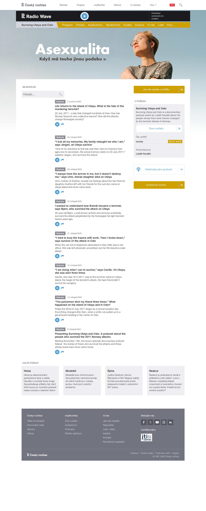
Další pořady (31, 359)
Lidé (161, 24)
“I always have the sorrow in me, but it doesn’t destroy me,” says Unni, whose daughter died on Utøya (88, 172)
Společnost (113, 24)
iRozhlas (63, 5)
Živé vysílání (71, 436)
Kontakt (107, 452)
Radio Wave (175, 167)
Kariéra (106, 448)
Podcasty (70, 444)
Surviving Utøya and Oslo (151, 134)
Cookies (134, 468)
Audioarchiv (158, 16)
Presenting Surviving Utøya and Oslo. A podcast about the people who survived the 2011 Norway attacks (90, 332)
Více (171, 24)
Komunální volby (35, 440)
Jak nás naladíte (111, 436)
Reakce (153, 385)
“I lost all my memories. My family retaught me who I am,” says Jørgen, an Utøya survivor (90, 140)
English (175, 468)
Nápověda (108, 440)
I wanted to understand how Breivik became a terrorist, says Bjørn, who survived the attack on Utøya (88, 204)
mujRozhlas (99, 5)
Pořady (80, 24)
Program (81, 5)
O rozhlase (136, 5)
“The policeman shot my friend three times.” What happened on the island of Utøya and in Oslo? (85, 300)
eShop (30, 448)
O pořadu (140, 101)
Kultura (139, 24)
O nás (151, 24)
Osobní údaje (147, 468)
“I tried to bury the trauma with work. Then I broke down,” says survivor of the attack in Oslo (90, 236)
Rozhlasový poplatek (114, 456)
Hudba (127, 24)
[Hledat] (181, 5)
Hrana (27, 385)
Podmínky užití (163, 468)
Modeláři (71, 385)
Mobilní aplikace (73, 448)
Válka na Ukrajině (36, 436)
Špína (111, 385)
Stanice (117, 5)
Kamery (155, 19)
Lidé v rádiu (109, 444)
